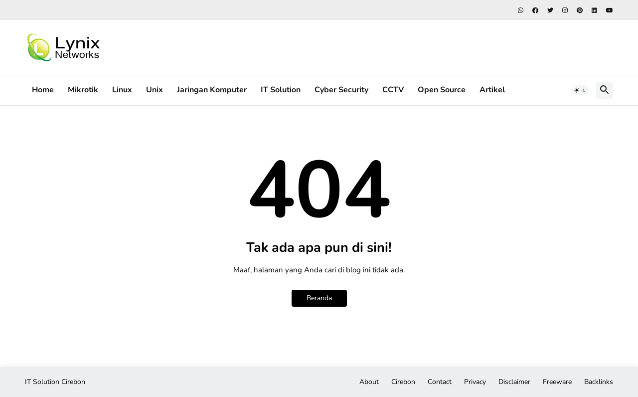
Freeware (557, 382)
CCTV (393, 89)
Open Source (442, 89)
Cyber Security (341, 89)
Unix (154, 89)
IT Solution (281, 89)
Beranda (319, 298)
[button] (580, 90)
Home (43, 89)
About (369, 382)
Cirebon (403, 382)
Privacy (475, 382)
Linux (122, 89)
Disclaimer (514, 382)
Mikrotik (83, 89)
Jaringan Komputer (212, 89)
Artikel (492, 89)
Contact (440, 382)
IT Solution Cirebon (55, 382)
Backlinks (598, 382)
